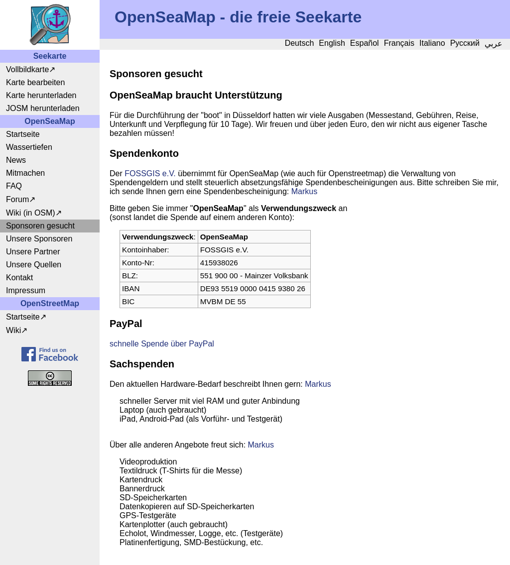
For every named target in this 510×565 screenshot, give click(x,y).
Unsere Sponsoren (39, 238)
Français (399, 43)
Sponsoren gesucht (40, 226)
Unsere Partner (33, 251)
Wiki (13, 330)
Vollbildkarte (27, 69)
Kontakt (19, 277)
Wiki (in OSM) (30, 213)
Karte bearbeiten (35, 82)
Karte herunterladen (41, 95)
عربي (494, 43)
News (16, 160)
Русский (465, 43)
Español (364, 43)
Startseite (23, 134)
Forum (17, 199)
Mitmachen (25, 173)
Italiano (432, 43)
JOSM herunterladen (43, 108)
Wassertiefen (29, 147)
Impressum (25, 290)
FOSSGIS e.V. (150, 173)
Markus (304, 191)
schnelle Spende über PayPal (162, 343)
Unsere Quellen (33, 264)
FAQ (14, 186)
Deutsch (299, 43)
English (332, 43)
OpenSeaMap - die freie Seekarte (238, 17)
